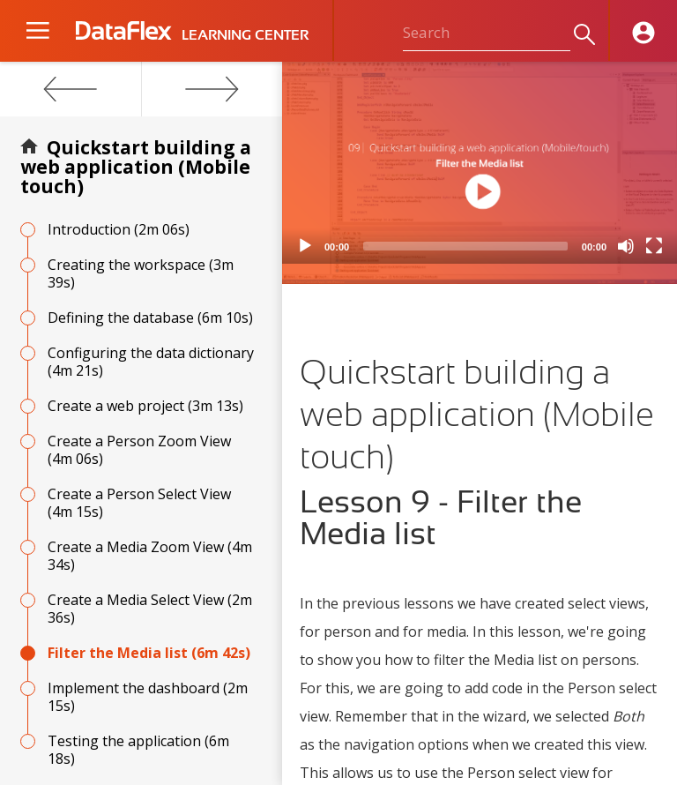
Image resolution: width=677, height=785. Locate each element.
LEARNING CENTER (245, 35)
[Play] (305, 246)
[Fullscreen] (654, 246)
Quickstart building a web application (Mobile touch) (135, 166)
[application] (479, 163)
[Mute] (626, 246)
